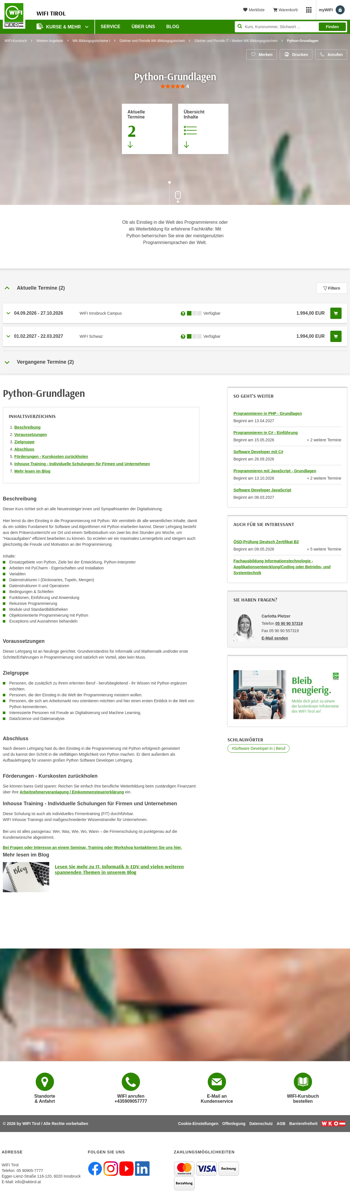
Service (110, 26)
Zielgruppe (24, 442)
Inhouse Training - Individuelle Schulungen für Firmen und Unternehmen (82, 464)
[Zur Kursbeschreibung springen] (203, 129)
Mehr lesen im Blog (32, 471)
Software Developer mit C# (258, 451)
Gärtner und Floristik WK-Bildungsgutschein (152, 41)
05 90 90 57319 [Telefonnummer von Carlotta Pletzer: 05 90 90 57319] (289, 623)
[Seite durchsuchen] (291, 26)
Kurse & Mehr (59, 26)
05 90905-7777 (30, 1170)
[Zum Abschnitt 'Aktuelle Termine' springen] (147, 129)
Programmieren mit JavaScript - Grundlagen (274, 471)
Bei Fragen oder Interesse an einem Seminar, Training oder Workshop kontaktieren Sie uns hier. (92, 847)
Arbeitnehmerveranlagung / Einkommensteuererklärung (72, 792)
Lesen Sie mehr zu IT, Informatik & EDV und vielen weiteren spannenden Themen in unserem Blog (119, 869)
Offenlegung (233, 1123)
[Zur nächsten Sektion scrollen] (175, 193)
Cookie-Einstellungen (198, 1123)
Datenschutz (261, 1123)
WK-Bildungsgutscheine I (91, 41)
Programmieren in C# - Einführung (265, 432)
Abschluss (24, 449)
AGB (281, 1123)
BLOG (172, 26)
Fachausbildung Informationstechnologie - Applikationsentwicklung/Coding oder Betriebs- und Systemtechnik (281, 567)
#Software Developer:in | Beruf (258, 748)
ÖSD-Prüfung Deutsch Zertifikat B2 (266, 542)
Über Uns (143, 26)
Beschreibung (27, 427)
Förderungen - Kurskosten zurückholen (51, 456)
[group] (175, 87)
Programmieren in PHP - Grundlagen (267, 413)
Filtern (331, 288)
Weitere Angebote (49, 41)
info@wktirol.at (28, 1182)
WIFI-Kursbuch (15, 41)
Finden (332, 26)
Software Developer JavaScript (262, 490)
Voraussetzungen (30, 434)
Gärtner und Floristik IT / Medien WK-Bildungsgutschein (235, 41)
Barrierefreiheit (303, 1123)
